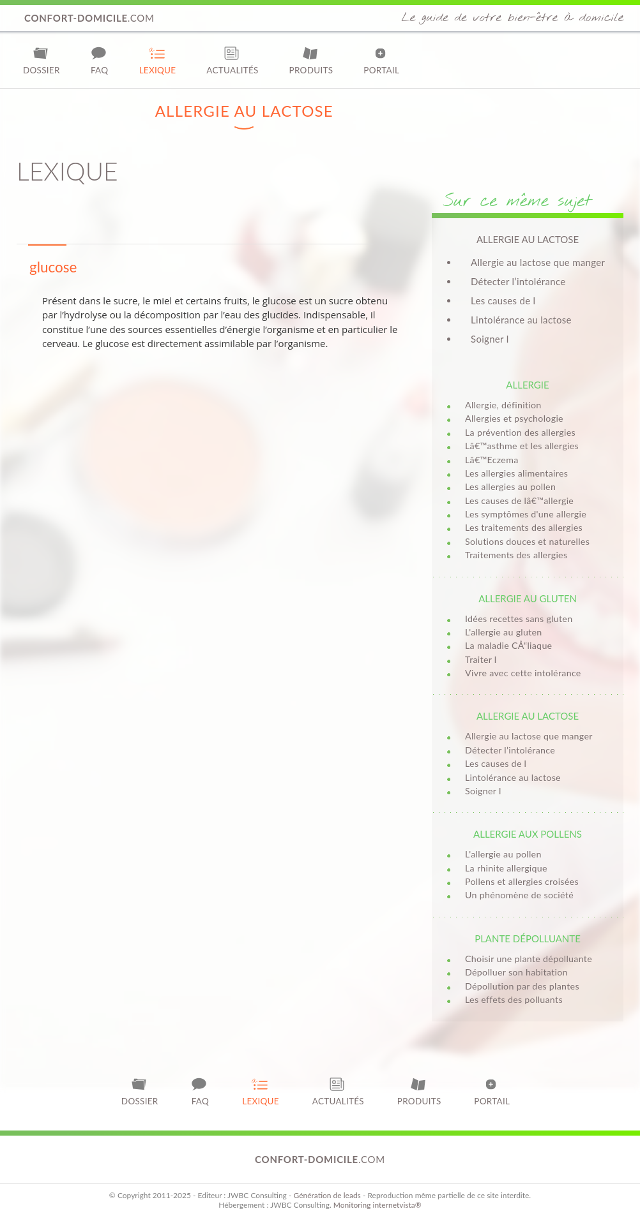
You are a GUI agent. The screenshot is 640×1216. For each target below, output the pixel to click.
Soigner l (490, 339)
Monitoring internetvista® (377, 1205)
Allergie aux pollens (527, 834)
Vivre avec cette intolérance (523, 672)
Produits (311, 60)
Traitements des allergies (516, 554)
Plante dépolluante (528, 938)
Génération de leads (326, 1195)
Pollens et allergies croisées (522, 881)
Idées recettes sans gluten (518, 618)
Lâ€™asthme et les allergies (522, 445)
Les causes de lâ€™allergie (519, 500)
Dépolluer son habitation (516, 972)
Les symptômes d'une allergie (525, 513)
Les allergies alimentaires (516, 473)
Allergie (527, 384)
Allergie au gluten (527, 598)
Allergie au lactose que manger (538, 262)
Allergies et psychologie (514, 418)
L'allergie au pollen (503, 854)
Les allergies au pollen (510, 486)
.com (89, 18)
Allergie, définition (503, 404)
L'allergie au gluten (503, 632)
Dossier (41, 60)
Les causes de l (503, 300)
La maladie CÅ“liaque (508, 645)
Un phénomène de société (519, 894)
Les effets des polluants (514, 999)
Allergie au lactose (527, 716)
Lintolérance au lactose (521, 319)
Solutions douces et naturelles (527, 541)
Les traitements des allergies (524, 527)
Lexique (157, 60)
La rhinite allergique (506, 868)
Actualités (232, 60)
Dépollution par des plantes (522, 986)
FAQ (100, 60)
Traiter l (480, 659)
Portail (381, 60)
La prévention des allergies (520, 432)
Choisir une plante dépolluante (528, 958)
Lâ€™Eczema (492, 459)
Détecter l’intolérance (518, 281)
